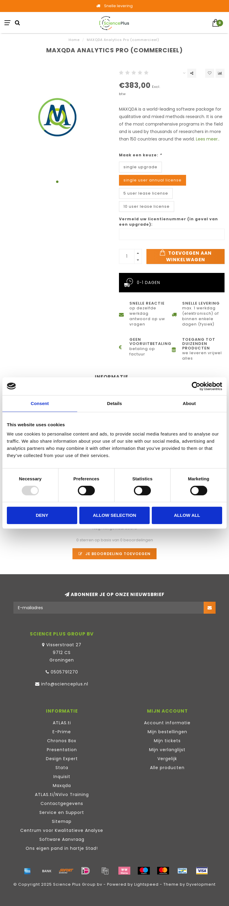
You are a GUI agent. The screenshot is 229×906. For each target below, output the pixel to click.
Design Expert (62, 759)
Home (74, 39)
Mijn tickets (167, 741)
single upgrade (140, 166)
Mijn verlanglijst (167, 750)
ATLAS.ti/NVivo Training (62, 794)
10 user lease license (146, 206)
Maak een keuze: (140, 155)
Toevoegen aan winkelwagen (186, 256)
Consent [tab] (40, 403)
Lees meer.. (207, 139)
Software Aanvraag (61, 839)
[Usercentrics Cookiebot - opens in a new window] (196, 386)
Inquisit (61, 777)
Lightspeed (146, 884)
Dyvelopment (201, 884)
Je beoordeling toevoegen (114, 553)
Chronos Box (61, 741)
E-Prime (61, 732)
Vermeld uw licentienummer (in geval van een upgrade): (168, 221)
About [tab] (189, 403)
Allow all (187, 515)
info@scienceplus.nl (64, 684)
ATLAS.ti (62, 723)
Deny (42, 515)
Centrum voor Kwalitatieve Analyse (61, 830)
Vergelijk (167, 759)
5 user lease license (145, 193)
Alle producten (167, 768)
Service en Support (61, 812)
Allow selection (114, 515)
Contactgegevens (62, 803)
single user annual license (152, 180)
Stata (61, 768)
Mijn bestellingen (167, 732)
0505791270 (64, 672)
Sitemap (62, 821)
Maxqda (62, 786)
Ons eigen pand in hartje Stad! (62, 848)
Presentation (62, 750)
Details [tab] (114, 403)
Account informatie (167, 723)
